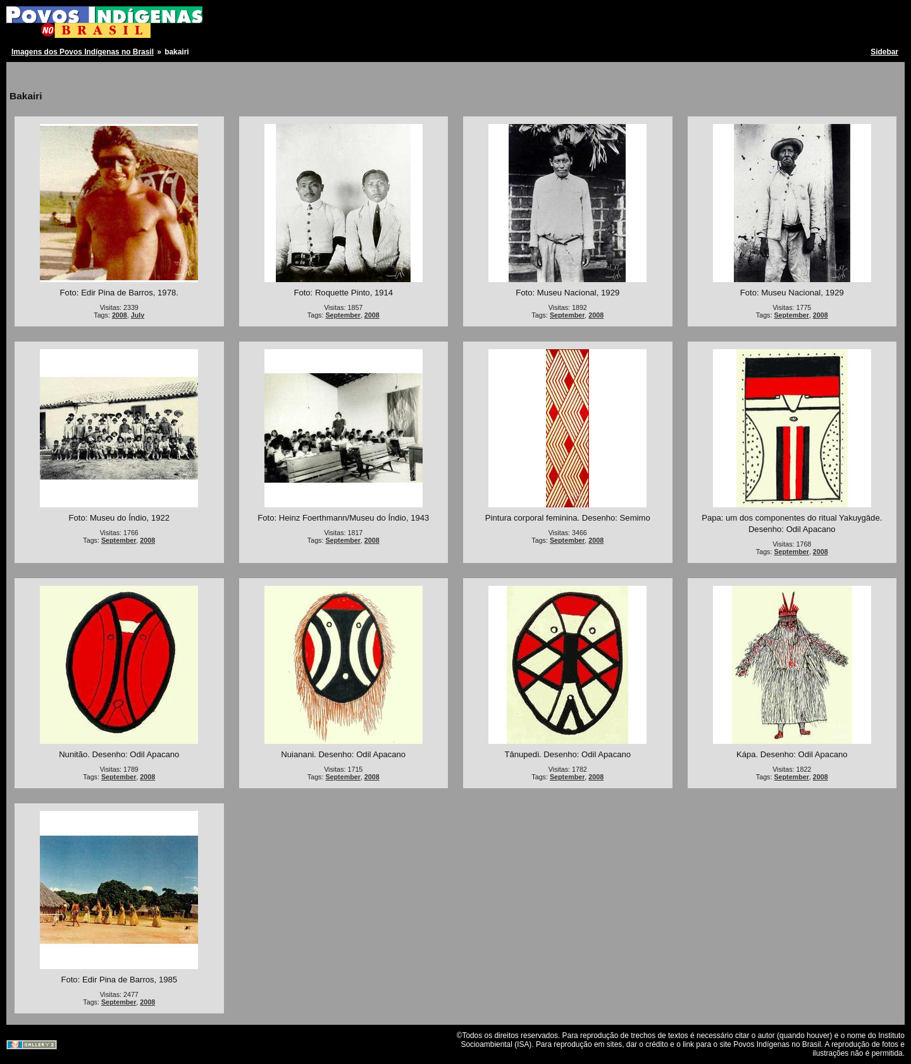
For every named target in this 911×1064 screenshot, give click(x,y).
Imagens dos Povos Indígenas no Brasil (82, 51)
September (342, 315)
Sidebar (884, 51)
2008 (119, 315)
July (137, 315)
